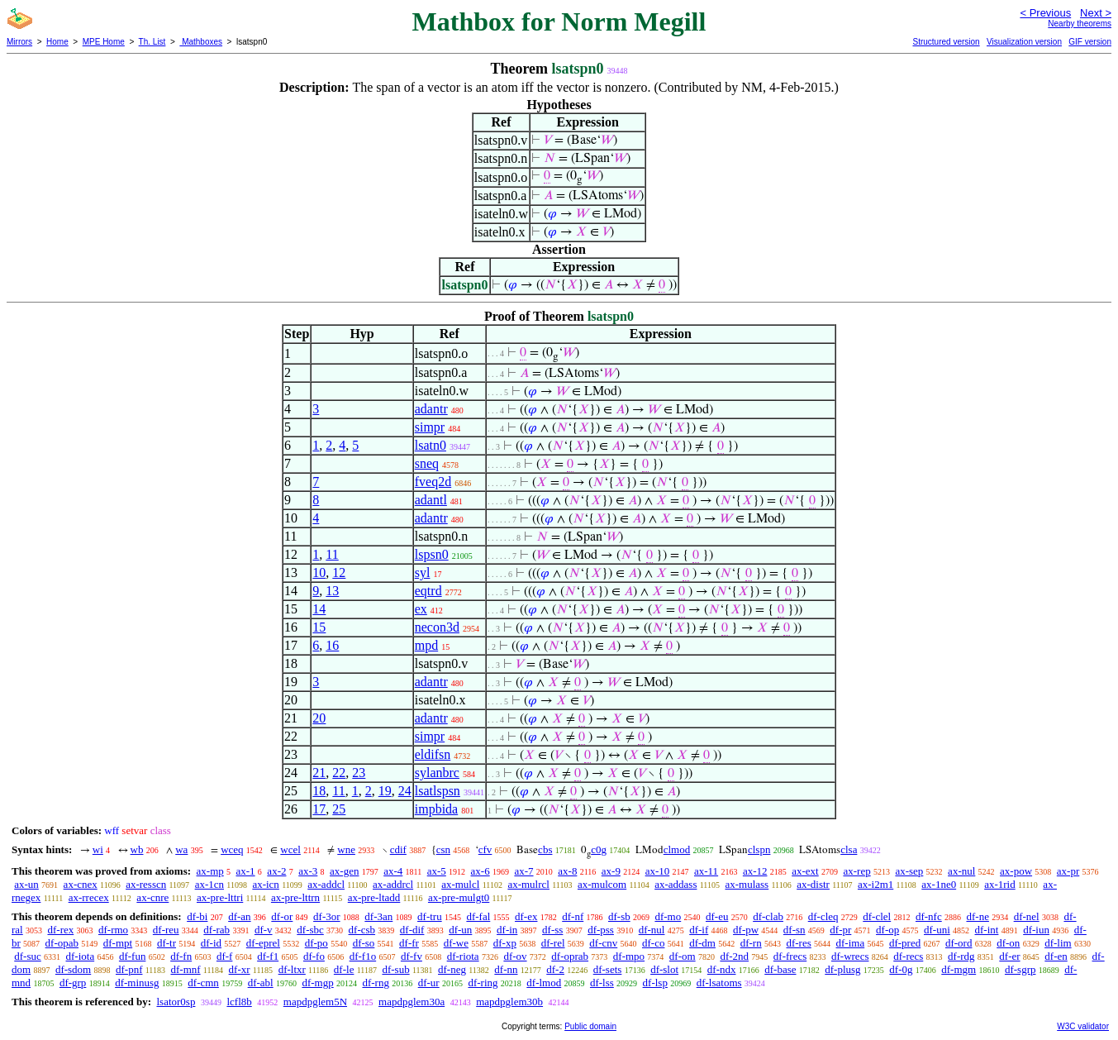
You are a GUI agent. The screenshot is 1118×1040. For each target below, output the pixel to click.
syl (423, 572)
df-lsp (655, 982)
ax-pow (1016, 871)
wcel (290, 849)
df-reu (166, 929)
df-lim (1058, 943)
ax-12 (755, 871)
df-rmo (113, 929)
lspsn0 (432, 554)
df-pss (601, 929)
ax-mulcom (602, 884)
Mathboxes (200, 41)
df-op (887, 929)
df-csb (362, 929)
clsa (848, 849)
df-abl (261, 982)
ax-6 (480, 871)
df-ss (552, 929)
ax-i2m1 (875, 884)
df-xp (504, 943)
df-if (698, 929)
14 (319, 609)
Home (57, 41)
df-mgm (958, 969)
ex (421, 609)
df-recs (908, 956)
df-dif (412, 929)
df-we (456, 943)
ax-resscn (146, 884)
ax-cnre (152, 897)
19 (385, 791)
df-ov (514, 956)
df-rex (60, 929)
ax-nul (961, 871)
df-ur (429, 982)
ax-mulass (746, 884)
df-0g (900, 969)
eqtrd (428, 591)
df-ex (526, 916)
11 (332, 554)
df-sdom (73, 969)
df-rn (751, 943)
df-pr (840, 929)
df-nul (652, 929)
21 (319, 773)
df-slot (664, 969)
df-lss (602, 982)
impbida (436, 809)
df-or (282, 916)
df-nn (505, 969)
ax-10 (657, 871)
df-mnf (185, 969)
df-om (682, 956)
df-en (1055, 956)
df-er (1009, 956)
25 (338, 809)
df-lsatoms (719, 982)
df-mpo (629, 956)
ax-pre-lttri (220, 897)
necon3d (437, 627)
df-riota (463, 956)
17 (319, 809)
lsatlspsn (437, 791)
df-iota (80, 956)
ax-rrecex (89, 897)
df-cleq (823, 916)
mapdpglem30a (411, 1001)
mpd (426, 645)
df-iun (1036, 929)
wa (181, 849)
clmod (677, 849)
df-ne (977, 916)
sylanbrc (437, 773)
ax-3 (307, 871)
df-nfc (929, 916)
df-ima (850, 943)
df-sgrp (1020, 969)
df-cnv (603, 943)
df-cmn (203, 982)
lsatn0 (430, 445)
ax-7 (523, 871)
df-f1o (363, 956)
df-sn (794, 929)
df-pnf (129, 969)
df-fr (409, 943)
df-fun (132, 956)
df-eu (717, 916)
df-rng (375, 982)
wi (98, 849)
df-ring (482, 982)
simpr (430, 427)
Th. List (152, 41)
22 (338, 773)
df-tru (429, 916)
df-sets (607, 969)
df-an (239, 916)
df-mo (667, 916)
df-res (798, 943)
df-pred (905, 943)
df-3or (326, 916)
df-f (224, 956)
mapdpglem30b (509, 1001)
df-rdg (961, 956)
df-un (460, 929)
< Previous (1045, 13)
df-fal (478, 916)
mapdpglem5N (315, 1001)
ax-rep (856, 871)
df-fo (314, 956)
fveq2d (433, 482)
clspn (759, 849)
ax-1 (245, 871)
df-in (507, 929)
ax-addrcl (393, 884)
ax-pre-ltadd (374, 897)
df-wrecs (849, 956)
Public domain (590, 1026)
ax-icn (265, 884)
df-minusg (137, 982)
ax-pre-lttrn (295, 897)
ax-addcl (326, 884)
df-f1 (267, 956)
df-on (1008, 943)
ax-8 (567, 871)
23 (358, 773)
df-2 (555, 969)
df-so (364, 943)
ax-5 (436, 871)
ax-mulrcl (528, 884)
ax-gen (344, 871)
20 (319, 718)
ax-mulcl (460, 884)
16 (332, 645)
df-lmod (543, 982)
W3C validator (1083, 1026)
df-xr (239, 969)
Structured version (945, 41)
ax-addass (675, 884)
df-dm (702, 943)
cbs (545, 849)
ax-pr (1068, 871)
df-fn (181, 956)
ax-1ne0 (938, 884)
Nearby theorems (1079, 23)
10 (319, 572)
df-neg (452, 969)
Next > (1095, 13)
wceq (232, 849)
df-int (987, 929)
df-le (344, 969)
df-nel (1027, 916)
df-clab (768, 916)
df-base (780, 969)
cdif (398, 849)
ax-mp (210, 871)
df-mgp (317, 982)
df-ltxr (292, 969)
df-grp (73, 982)
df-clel (877, 916)
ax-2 (276, 871)
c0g (599, 849)
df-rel (553, 943)
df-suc (27, 956)
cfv (485, 849)
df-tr (166, 943)
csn (443, 849)
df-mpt (117, 943)
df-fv (411, 956)
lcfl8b (238, 1001)
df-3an (378, 916)
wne (346, 849)
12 (338, 572)
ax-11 (706, 871)
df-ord (959, 943)
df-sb (619, 916)
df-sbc (310, 929)
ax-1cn (209, 884)
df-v (264, 929)
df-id (211, 943)
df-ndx (721, 969)
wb (137, 849)
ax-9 (611, 871)
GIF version (1089, 41)
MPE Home (104, 41)
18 (319, 791)
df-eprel (263, 943)
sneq (427, 463)
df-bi (197, 916)
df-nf (572, 916)
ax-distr (813, 884)
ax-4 (392, 871)
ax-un (26, 884)
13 (332, 591)
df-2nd (734, 956)
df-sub (395, 969)
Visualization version (1024, 41)
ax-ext (805, 871)
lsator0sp (175, 1001)
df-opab (61, 943)
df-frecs (789, 956)
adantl (431, 500)
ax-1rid (1000, 884)
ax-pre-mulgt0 (458, 897)
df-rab (216, 929)
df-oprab (569, 956)
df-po (316, 943)
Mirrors (19, 41)
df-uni (937, 929)
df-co (653, 943)
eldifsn (433, 754)
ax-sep (909, 871)
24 (405, 791)
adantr (431, 409)
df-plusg (842, 969)
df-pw (746, 929)
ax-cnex (81, 884)
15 (319, 627)
